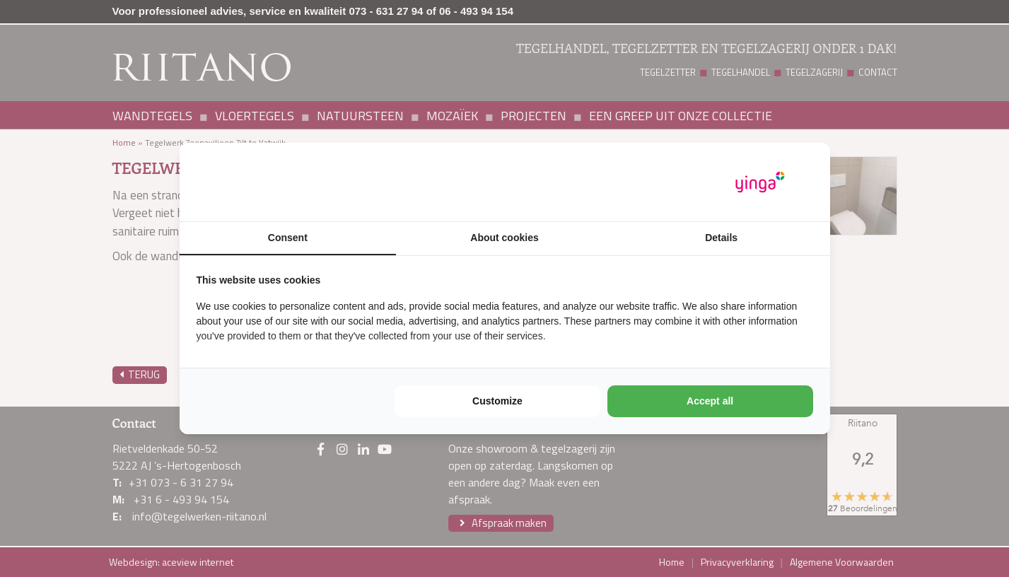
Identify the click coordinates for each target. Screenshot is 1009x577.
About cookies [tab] (504, 237)
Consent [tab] (288, 237)
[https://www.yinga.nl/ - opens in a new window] (760, 182)
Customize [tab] (497, 401)
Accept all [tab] (710, 401)
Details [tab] (721, 237)
